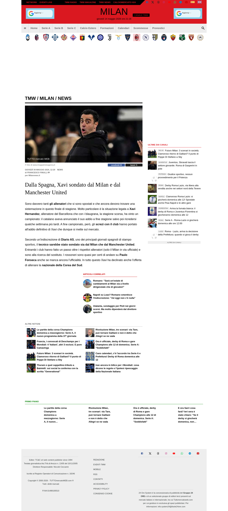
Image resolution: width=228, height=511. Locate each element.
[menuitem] (25, 28)
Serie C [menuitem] (71, 28)
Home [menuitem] (33, 28)
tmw (30, 98)
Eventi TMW (99, 465)
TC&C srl (39, 460)
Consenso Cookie (103, 494)
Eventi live (46, 2)
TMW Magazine (88, 2)
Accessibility (100, 484)
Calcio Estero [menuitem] (88, 28)
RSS (95, 474)
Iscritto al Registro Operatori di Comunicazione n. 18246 (51, 474)
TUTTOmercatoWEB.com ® (62, 480)
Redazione (99, 460)
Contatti (98, 479)
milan (47, 98)
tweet (134, 165)
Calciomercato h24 (124, 2)
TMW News (104, 2)
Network (31, 2)
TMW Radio (71, 2)
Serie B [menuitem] (59, 28)
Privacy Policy (101, 489)
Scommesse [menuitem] (140, 28)
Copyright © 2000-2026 (38, 480)
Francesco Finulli (37, 172)
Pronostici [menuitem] (158, 28)
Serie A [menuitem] (46, 28)
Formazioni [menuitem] (107, 28)
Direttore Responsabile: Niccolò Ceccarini (51, 467)
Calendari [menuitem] (123, 28)
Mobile (97, 469)
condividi (116, 165)
